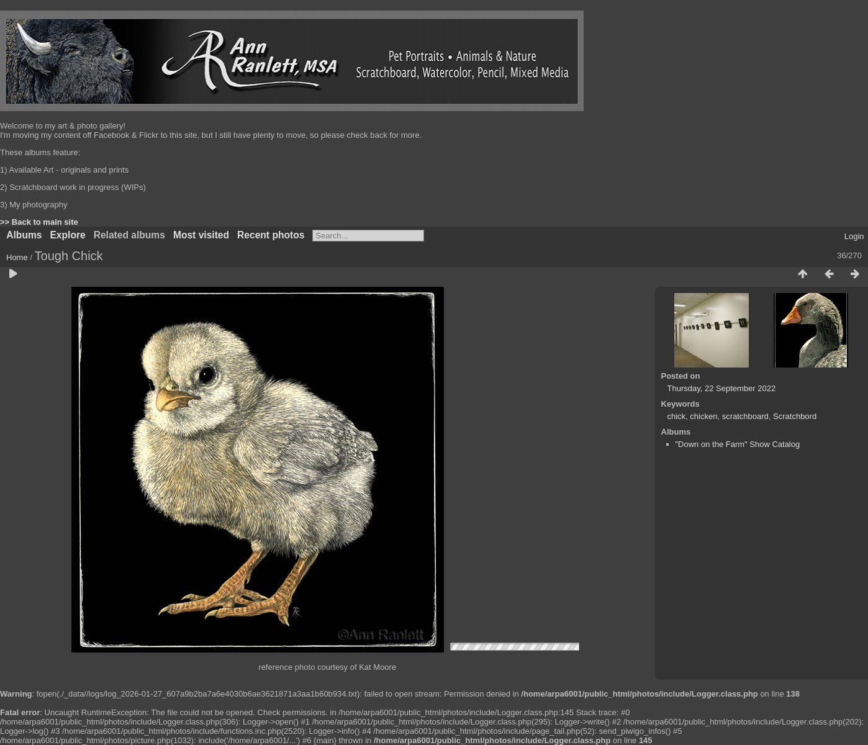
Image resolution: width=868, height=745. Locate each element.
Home (17, 257)
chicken (703, 416)
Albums (24, 235)
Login (854, 236)
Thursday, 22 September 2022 (721, 388)
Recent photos (270, 235)
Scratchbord (794, 416)
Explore (67, 235)
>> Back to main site (39, 222)
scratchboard (745, 416)
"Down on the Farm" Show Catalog (738, 444)
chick (676, 416)
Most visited (201, 235)
